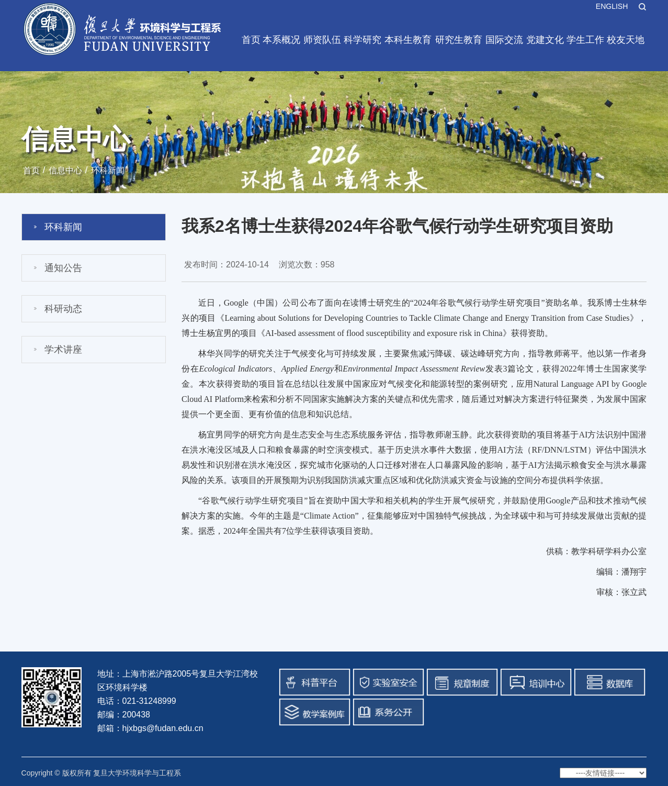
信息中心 (65, 170)
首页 (251, 40)
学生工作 (585, 40)
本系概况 (281, 40)
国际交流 (504, 40)
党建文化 (545, 40)
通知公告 (63, 268)
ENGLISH (612, 6)
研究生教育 (458, 40)
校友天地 (625, 40)
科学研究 (362, 40)
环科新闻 (107, 170)
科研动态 (63, 309)
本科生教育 (408, 40)
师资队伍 (322, 40)
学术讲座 (63, 349)
